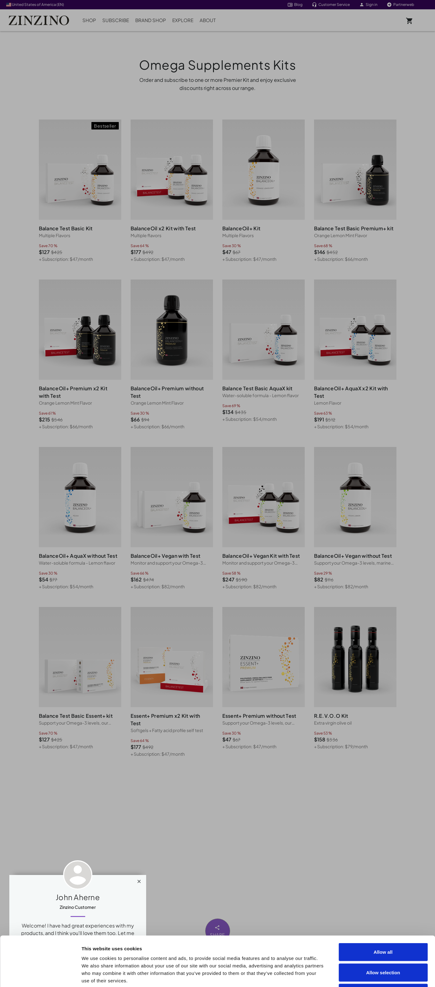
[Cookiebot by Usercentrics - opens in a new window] (40, 975)
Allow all (383, 905)
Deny (383, 946)
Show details (351, 974)
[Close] (139, 880)
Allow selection (383, 925)
